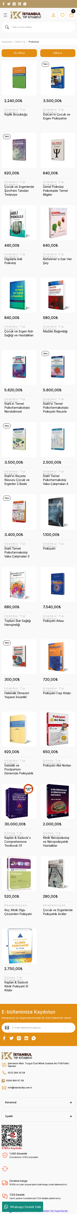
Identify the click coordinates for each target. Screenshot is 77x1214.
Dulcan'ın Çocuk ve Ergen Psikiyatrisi (56, 116)
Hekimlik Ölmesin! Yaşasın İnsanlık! (16, 695)
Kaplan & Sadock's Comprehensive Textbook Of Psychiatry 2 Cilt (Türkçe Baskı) (17, 841)
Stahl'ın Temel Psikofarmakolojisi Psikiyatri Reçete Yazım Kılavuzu (55, 407)
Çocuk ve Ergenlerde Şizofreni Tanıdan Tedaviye (19, 190)
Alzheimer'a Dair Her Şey (57, 261)
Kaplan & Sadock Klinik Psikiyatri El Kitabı (16, 986)
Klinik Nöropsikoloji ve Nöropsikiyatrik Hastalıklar (56, 841)
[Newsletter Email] (38, 1028)
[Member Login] (53, 15)
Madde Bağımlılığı (55, 331)
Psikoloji (34, 41)
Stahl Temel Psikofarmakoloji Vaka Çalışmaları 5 (17, 552)
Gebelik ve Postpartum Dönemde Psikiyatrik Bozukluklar (18, 769)
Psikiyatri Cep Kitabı (57, 693)
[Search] (38, 27)
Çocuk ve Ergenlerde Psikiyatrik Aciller (58, 912)
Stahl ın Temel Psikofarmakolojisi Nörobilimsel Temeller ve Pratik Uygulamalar (17, 407)
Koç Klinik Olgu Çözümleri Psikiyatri (18, 912)
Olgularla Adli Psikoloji (13, 261)
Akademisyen (15, 905)
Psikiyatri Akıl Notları (57, 765)
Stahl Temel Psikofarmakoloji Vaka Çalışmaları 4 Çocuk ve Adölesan (56, 480)
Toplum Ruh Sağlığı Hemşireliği (17, 623)
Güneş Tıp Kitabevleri (52, 762)
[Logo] (26, 15)
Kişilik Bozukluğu (16, 114)
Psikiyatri (49, 548)
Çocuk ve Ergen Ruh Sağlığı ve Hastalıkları (18, 333)
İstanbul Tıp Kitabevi (15, 111)
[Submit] (7, 1028)
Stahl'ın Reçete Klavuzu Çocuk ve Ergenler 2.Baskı (17, 480)
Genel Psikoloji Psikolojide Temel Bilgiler (55, 190)
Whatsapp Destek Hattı (22, 1206)
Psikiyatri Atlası (53, 621)
